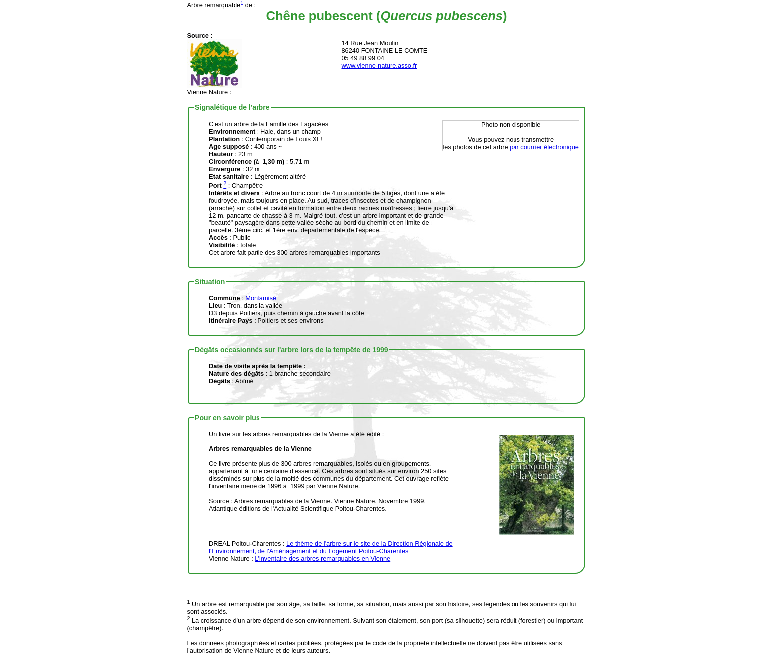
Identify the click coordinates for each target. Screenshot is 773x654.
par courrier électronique (544, 147)
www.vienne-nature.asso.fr (379, 65)
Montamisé (260, 298)
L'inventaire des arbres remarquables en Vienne (322, 558)
